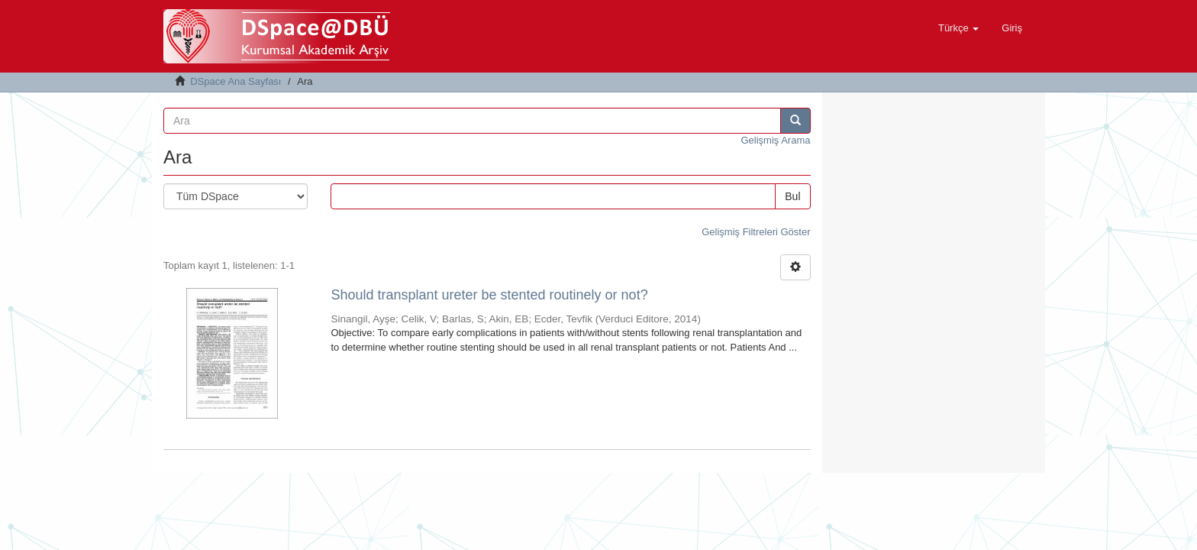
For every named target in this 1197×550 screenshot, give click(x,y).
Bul (792, 196)
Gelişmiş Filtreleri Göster (756, 232)
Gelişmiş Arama (775, 140)
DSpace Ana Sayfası (235, 81)
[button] (958, 28)
